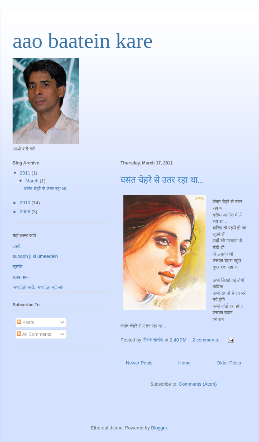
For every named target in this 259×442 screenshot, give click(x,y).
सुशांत (17, 266)
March (33, 180)
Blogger (159, 428)
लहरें (16, 246)
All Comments (34, 334)
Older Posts (229, 363)
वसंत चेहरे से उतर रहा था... (162, 180)
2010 (26, 202)
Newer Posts (139, 363)
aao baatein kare (83, 40)
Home (184, 363)
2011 (26, 173)
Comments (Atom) (198, 384)
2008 (26, 211)
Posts (25, 322)
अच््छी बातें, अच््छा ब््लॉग (38, 287)
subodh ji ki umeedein (35, 256)
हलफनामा (20, 277)
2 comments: (206, 340)
